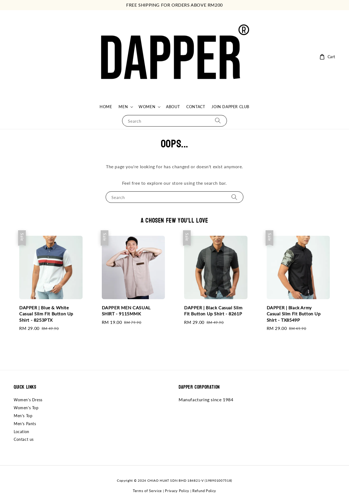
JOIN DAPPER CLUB (230, 106)
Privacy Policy (177, 491)
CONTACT (195, 106)
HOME (106, 106)
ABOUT (173, 106)
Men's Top (23, 415)
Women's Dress (28, 399)
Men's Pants (25, 423)
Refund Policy (204, 491)
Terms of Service (147, 491)
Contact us (24, 439)
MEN (123, 106)
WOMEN (147, 106)
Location (21, 431)
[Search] (218, 120)
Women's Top (26, 407)
